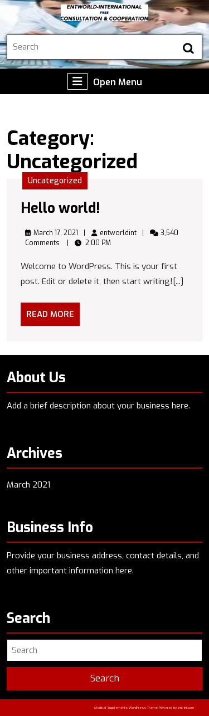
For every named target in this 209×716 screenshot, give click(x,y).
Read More (53, 317)
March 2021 (28, 484)
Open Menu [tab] (104, 81)
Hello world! (60, 208)
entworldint (118, 232)
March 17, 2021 (55, 232)
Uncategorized (55, 181)
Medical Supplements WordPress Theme (126, 707)
